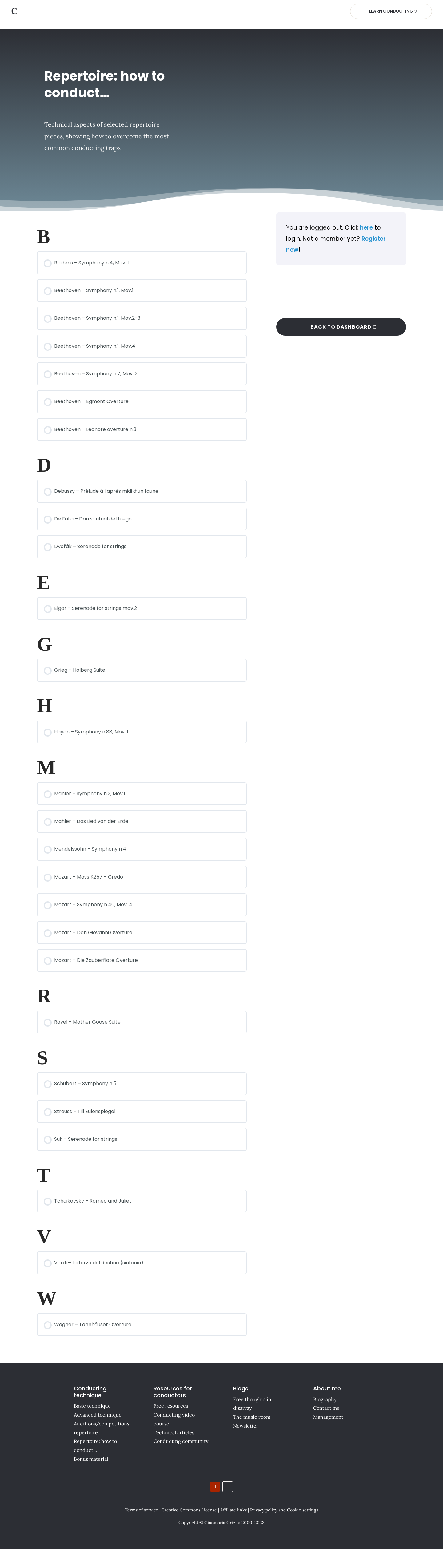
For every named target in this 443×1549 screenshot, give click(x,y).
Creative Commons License (189, 1510)
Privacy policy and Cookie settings (284, 1510)
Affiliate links (233, 1510)
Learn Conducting (390, 11)
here (366, 227)
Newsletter (245, 1426)
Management (328, 1417)
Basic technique (92, 1406)
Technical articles (174, 1432)
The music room (251, 1417)
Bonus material (91, 1459)
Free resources (171, 1406)
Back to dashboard (341, 326)
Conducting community (181, 1441)
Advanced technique (98, 1415)
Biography (325, 1399)
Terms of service (141, 1510)
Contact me (326, 1408)
